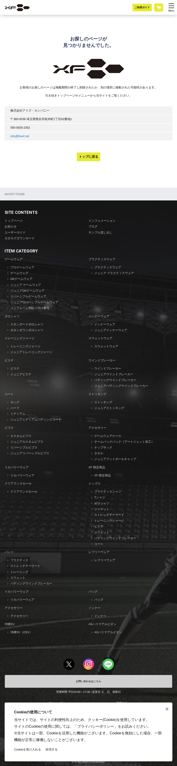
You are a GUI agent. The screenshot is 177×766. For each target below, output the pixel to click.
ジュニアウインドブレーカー (113, 374)
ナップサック (103, 447)
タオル (98, 453)
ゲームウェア (14, 259)
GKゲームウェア (21, 279)
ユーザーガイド (15, 232)
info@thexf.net (19, 136)
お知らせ (11, 226)
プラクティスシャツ (107, 491)
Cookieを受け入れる (27, 749)
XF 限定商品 (96, 467)
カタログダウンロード (20, 238)
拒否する (52, 749)
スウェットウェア (100, 338)
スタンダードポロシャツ (26, 324)
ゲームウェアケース (107, 436)
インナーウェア (98, 316)
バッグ (92, 591)
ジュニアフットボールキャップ (115, 459)
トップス (94, 483)
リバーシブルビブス (23, 447)
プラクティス (19, 560)
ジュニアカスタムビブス (26, 441)
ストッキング (97, 394)
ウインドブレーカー (101, 360)
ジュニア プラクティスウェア (114, 273)
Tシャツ (99, 497)
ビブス (9, 428)
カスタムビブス (20, 436)
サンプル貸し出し (100, 232)
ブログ (92, 226)
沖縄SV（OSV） (21, 632)
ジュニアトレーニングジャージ (31, 352)
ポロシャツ (12, 316)
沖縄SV (10, 624)
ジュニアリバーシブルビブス (29, 453)
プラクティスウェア (101, 259)
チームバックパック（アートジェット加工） (124, 441)
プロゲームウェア (22, 267)
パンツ (9, 552)
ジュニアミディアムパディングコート (35, 419)
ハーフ (14, 408)
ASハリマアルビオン (102, 624)
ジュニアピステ (20, 374)
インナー (94, 608)
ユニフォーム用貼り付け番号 (29, 308)
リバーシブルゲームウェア (28, 296)
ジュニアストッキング (109, 408)
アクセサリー (97, 428)
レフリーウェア (98, 552)
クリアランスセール (18, 483)
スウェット (101, 532)
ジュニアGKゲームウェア (27, 290)
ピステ (9, 360)
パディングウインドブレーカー (115, 380)
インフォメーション (101, 220)
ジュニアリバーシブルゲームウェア (34, 302)
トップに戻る (88, 156)
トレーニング (19, 572)
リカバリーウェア (17, 467)
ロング (14, 402)
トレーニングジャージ (20, 338)
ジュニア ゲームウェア (25, 285)
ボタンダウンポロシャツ (26, 330)
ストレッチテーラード (109, 515)
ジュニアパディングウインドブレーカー (121, 386)
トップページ (14, 220)
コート (9, 394)
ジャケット (101, 509)
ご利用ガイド (142, 7)
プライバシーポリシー (95, 726)
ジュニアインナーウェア (110, 330)
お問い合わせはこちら (88, 681)
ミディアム (17, 413)
